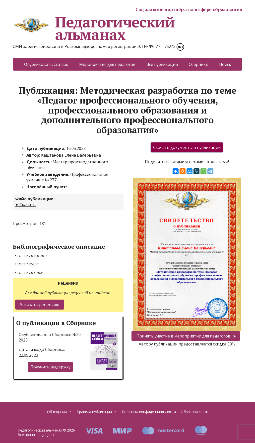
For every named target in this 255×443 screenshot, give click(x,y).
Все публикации (162, 64)
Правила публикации (97, 412)
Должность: (39, 162)
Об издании (59, 412)
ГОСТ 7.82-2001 (28, 264)
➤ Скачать (25, 204)
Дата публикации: (46, 148)
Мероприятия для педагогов (107, 64)
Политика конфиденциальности (149, 411)
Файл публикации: (35, 199)
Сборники (198, 64)
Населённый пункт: (46, 187)
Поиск (225, 64)
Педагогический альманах (94, 28)
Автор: (33, 155)
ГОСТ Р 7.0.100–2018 (32, 255)
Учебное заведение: (48, 174)
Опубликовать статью (46, 64)
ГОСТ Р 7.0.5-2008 (30, 272)
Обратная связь (194, 411)
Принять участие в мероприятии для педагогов (183, 336)
